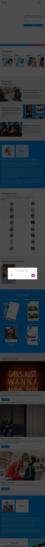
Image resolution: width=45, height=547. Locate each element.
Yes (29, 275)
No (16, 275)
